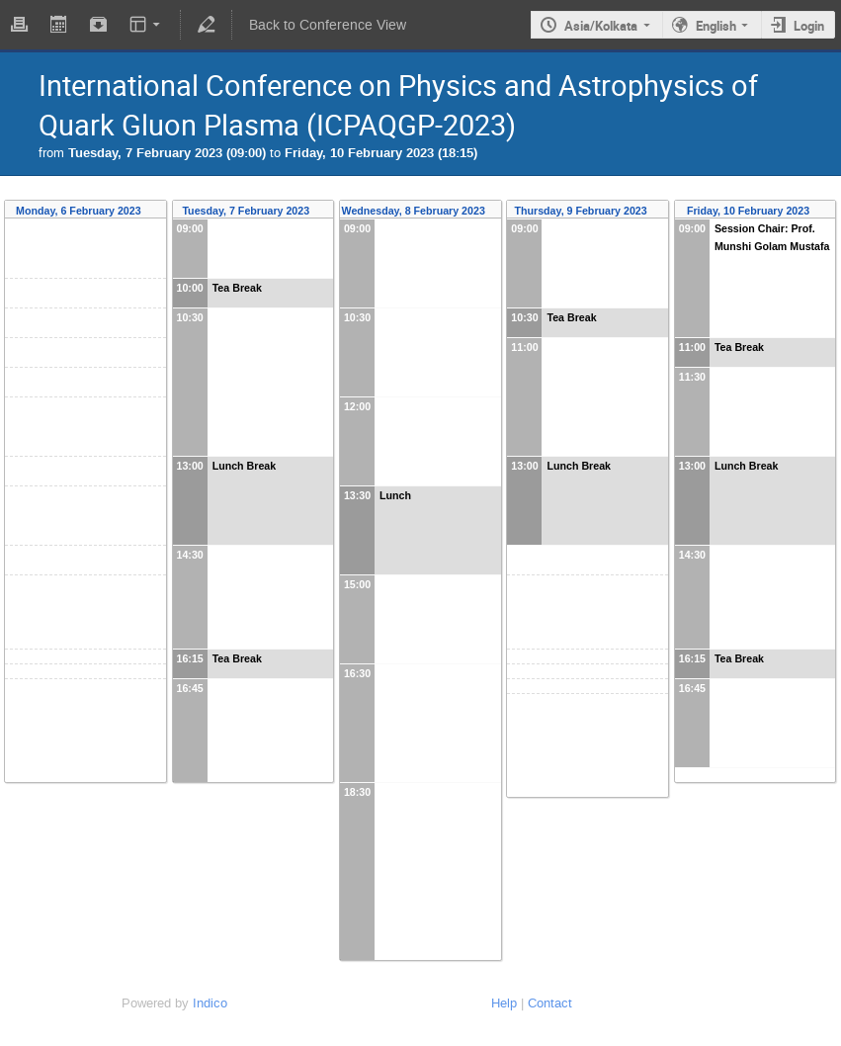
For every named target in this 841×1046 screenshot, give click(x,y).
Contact (550, 1003)
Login (809, 26)
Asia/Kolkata (600, 26)
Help (504, 1003)
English (716, 26)
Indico (210, 1003)
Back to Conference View (327, 25)
